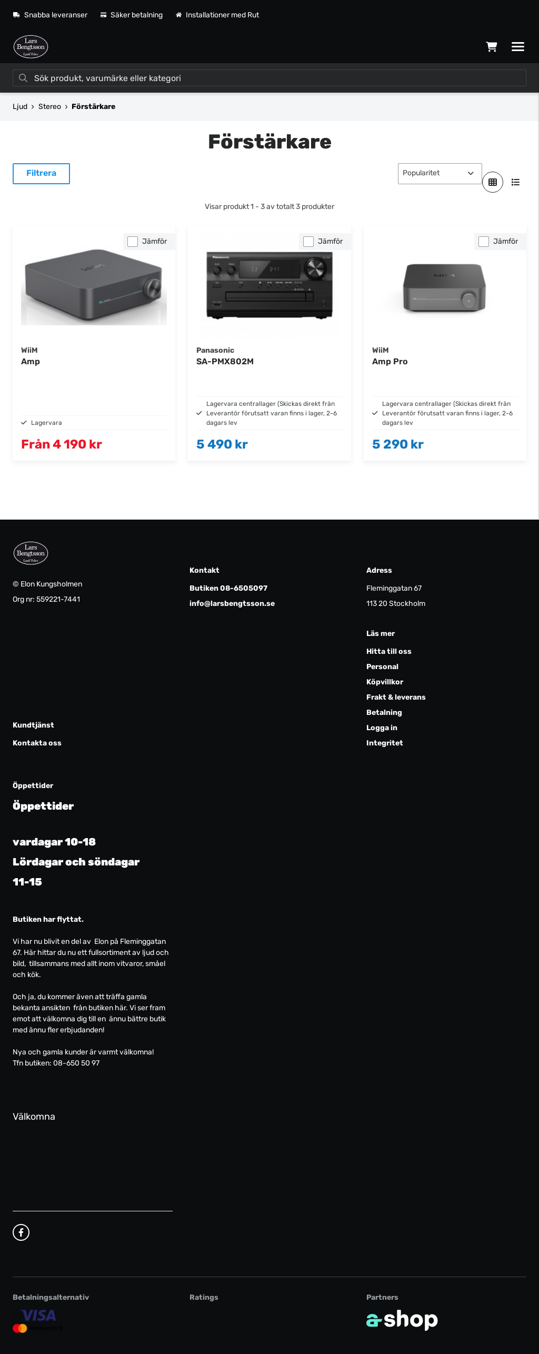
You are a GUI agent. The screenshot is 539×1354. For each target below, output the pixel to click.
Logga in (381, 727)
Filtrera (41, 173)
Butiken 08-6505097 (228, 588)
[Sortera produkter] (440, 173)
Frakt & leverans (396, 697)
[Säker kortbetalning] (38, 1321)
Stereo (49, 106)
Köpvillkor (384, 682)
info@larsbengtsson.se (232, 603)
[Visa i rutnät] (492, 182)
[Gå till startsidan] (31, 46)
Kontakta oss (37, 743)
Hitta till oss (389, 651)
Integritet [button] (384, 743)
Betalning (384, 712)
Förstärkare (93, 106)
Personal (382, 666)
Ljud (20, 106)
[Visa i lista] (515, 182)
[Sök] (269, 77)
